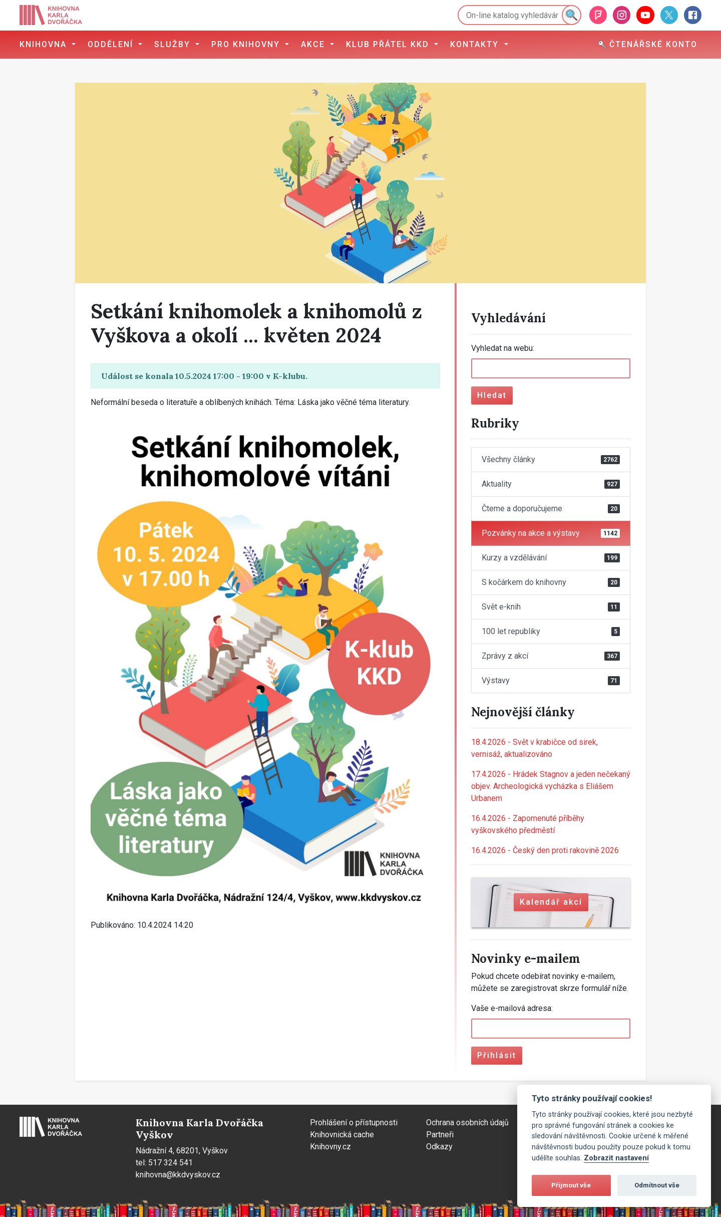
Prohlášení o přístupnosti (354, 1122)
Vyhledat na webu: (502, 348)
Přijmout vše (571, 1185)
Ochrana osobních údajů (467, 1122)
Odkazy (439, 1146)
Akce (314, 44)
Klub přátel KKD (389, 44)
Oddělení (112, 44)
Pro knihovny (247, 44)
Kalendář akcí (551, 902)
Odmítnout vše (656, 1185)
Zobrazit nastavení (616, 1158)
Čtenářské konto (647, 44)
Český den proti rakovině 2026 (545, 850)
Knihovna (45, 44)
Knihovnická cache (342, 1134)
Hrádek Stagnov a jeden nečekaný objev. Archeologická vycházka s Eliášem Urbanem (550, 786)
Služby (173, 44)
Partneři (440, 1134)
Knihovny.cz (330, 1146)
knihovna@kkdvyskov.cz (178, 1174)
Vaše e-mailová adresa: (512, 1008)
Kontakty (476, 44)
